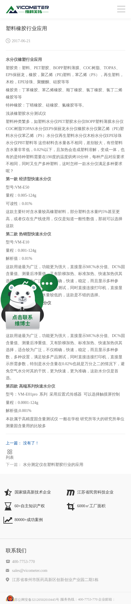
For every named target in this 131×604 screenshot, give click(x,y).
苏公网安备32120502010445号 (32, 600)
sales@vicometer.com (29, 570)
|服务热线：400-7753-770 (87, 600)
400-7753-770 (23, 562)
